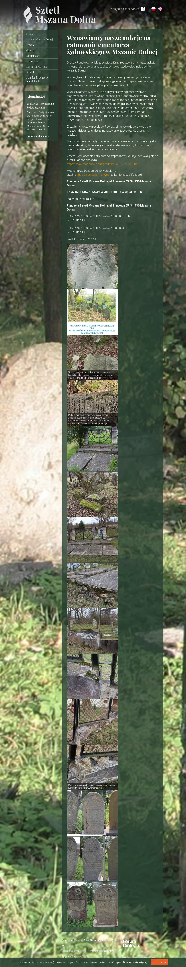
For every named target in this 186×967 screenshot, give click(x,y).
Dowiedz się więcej (135, 962)
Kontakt (30, 72)
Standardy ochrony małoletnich (37, 79)
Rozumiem (159, 962)
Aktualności (33, 56)
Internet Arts (79, 950)
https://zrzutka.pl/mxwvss (93, 175)
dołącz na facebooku (128, 9)
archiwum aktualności (38, 135)
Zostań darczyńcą (36, 66)
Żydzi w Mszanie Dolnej (39, 39)
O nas (29, 34)
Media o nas (32, 61)
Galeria (30, 50)
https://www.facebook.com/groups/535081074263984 (102, 164)
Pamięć (30, 45)
